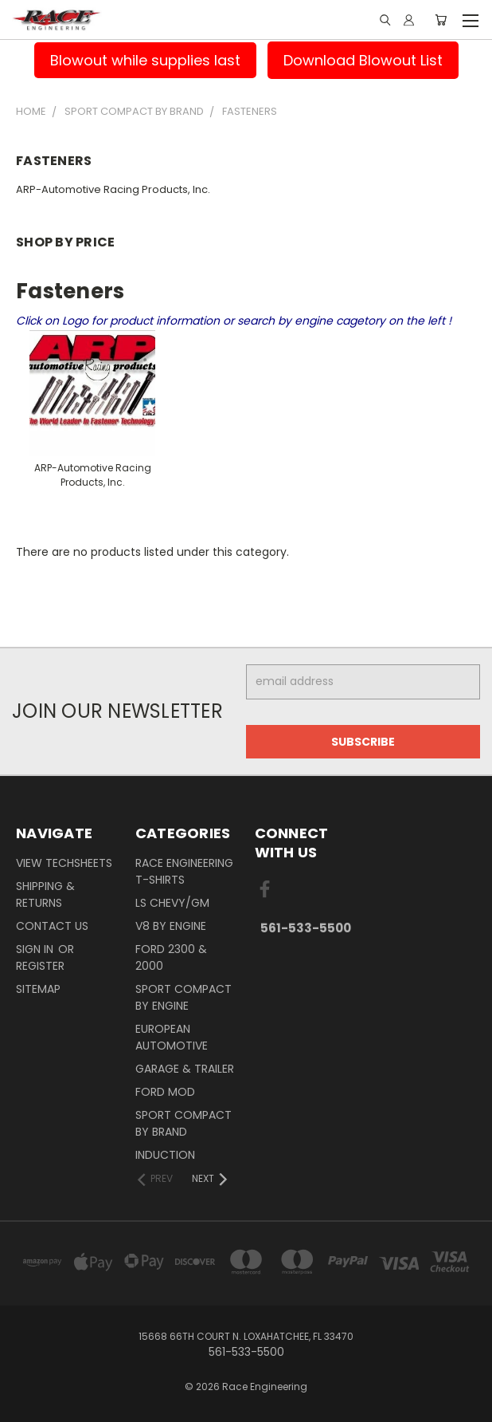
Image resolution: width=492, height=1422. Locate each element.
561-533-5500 (305, 928)
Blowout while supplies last (145, 60)
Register (40, 966)
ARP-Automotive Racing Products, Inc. (113, 189)
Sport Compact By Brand (183, 1123)
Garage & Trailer (184, 1069)
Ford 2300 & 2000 (171, 957)
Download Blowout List (363, 60)
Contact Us (52, 926)
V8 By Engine (170, 926)
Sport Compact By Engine (183, 997)
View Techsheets (64, 863)
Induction (165, 1155)
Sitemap (38, 989)
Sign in (36, 949)
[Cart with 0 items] (440, 20)
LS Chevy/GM (172, 903)
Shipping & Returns (45, 894)
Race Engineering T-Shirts (184, 871)
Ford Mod (165, 1092)
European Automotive (171, 1037)
